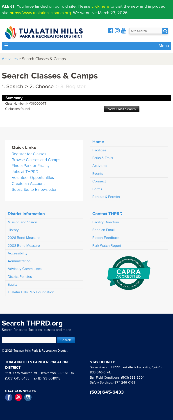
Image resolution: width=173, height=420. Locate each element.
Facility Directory (105, 222)
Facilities (99, 150)
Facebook (9, 397)
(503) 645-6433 (17, 378)
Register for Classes (29, 154)
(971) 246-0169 (124, 382)
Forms (97, 189)
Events (97, 173)
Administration (19, 261)
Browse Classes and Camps (36, 159)
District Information (26, 213)
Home (98, 141)
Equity (13, 284)
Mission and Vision (22, 222)
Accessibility (17, 253)
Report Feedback (105, 238)
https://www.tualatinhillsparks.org (40, 13)
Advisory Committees (24, 269)
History (13, 230)
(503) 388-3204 (132, 377)
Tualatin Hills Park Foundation (31, 292)
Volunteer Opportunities (33, 177)
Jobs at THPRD (25, 171)
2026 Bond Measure (24, 238)
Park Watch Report (106, 245)
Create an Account (28, 183)
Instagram (28, 397)
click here (100, 6)
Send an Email (103, 230)
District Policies (20, 276)
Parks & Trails (102, 158)
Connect (99, 181)
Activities (10, 58)
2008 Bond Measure (24, 245)
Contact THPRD (107, 213)
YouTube (18, 397)
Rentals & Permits (106, 197)
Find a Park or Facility (31, 165)
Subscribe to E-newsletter (34, 189)
